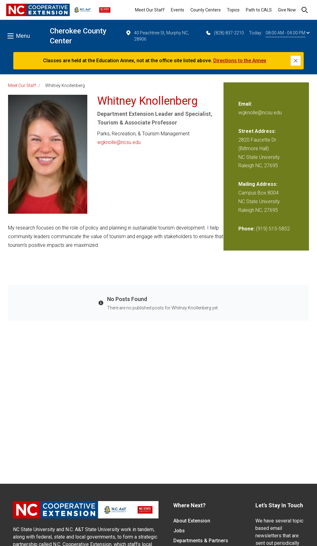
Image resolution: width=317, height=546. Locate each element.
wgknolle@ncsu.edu (119, 142)
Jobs (179, 531)
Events (177, 9)
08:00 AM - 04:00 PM (288, 32)
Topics (233, 9)
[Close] (296, 61)
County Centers (205, 9)
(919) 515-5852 (273, 229)
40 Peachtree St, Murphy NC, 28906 (157, 35)
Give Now (287, 9)
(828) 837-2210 (224, 33)
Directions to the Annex (239, 60)
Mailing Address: (257, 184)
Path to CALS (259, 9)
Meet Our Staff (150, 9)
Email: (245, 104)
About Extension (191, 521)
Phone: (246, 229)
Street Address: (257, 131)
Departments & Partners (200, 541)
